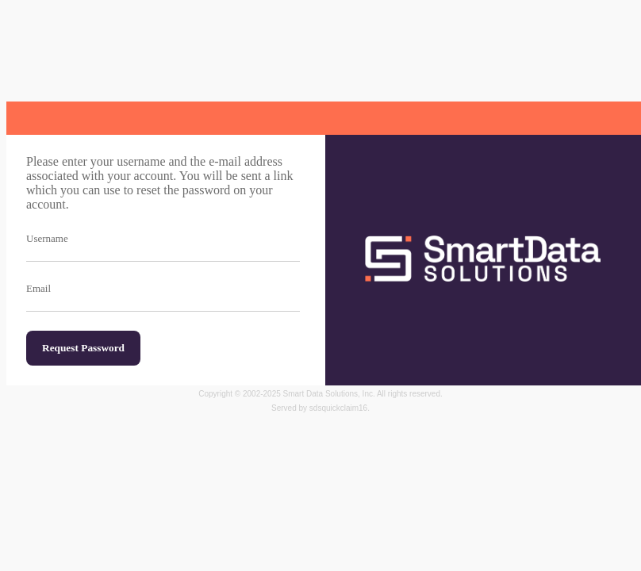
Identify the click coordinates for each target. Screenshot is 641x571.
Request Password (83, 348)
